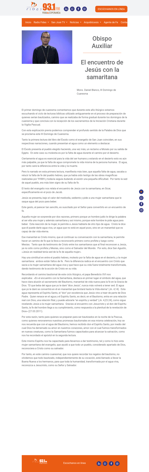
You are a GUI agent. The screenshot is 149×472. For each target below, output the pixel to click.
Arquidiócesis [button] (91, 22)
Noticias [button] (74, 22)
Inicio (28, 22)
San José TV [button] (58, 22)
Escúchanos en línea (74, 463)
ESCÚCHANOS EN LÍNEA (111, 9)
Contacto (126, 22)
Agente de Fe (111, 22)
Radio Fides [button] (40, 22)
